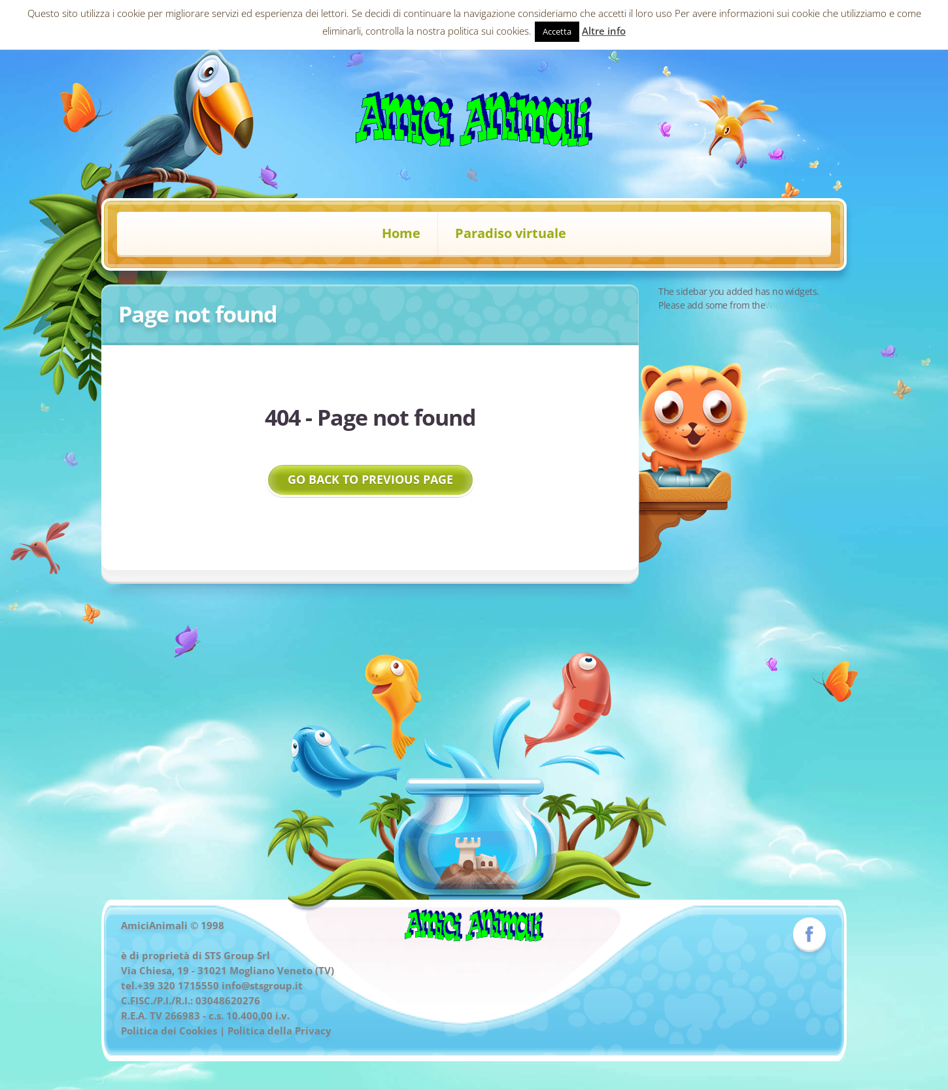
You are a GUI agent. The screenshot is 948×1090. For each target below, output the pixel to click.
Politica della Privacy (279, 1030)
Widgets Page (792, 305)
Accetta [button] (557, 31)
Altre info (604, 30)
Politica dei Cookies (169, 1030)
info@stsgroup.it (262, 985)
